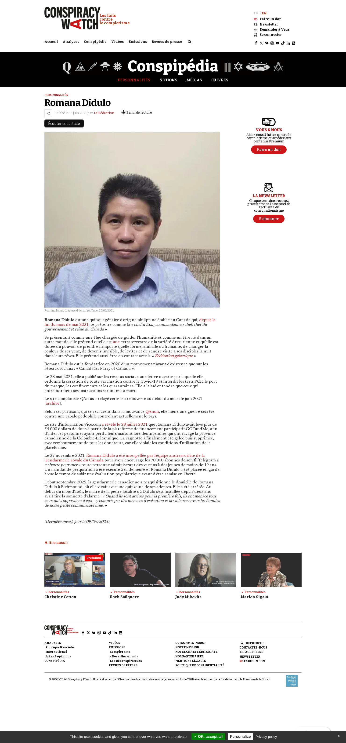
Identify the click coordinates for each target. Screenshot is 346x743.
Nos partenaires (189, 654)
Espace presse (251, 650)
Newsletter (250, 654)
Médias (194, 78)
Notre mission (187, 645)
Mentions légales (190, 658)
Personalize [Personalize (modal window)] (240, 737)
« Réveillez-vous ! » (124, 654)
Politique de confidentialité (199, 663)
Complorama (120, 650)
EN (264, 11)
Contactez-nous (253, 645)
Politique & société (60, 645)
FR (256, 11)
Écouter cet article (64, 121)
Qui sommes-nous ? (190, 640)
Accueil (51, 41)
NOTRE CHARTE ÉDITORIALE (196, 650)
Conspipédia (95, 41)
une (117, 340)
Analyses (71, 41)
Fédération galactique (174, 354)
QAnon (152, 410)
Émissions (138, 41)
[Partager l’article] (48, 111)
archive (52, 401)
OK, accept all (208, 737)
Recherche (255, 641)
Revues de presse (167, 41)
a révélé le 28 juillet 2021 (125, 422)
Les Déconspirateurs (126, 658)
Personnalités (134, 78)
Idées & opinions (58, 654)
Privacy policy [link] (266, 737)
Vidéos (117, 41)
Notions (168, 78)
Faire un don (254, 659)
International (56, 650)
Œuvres (219, 78)
